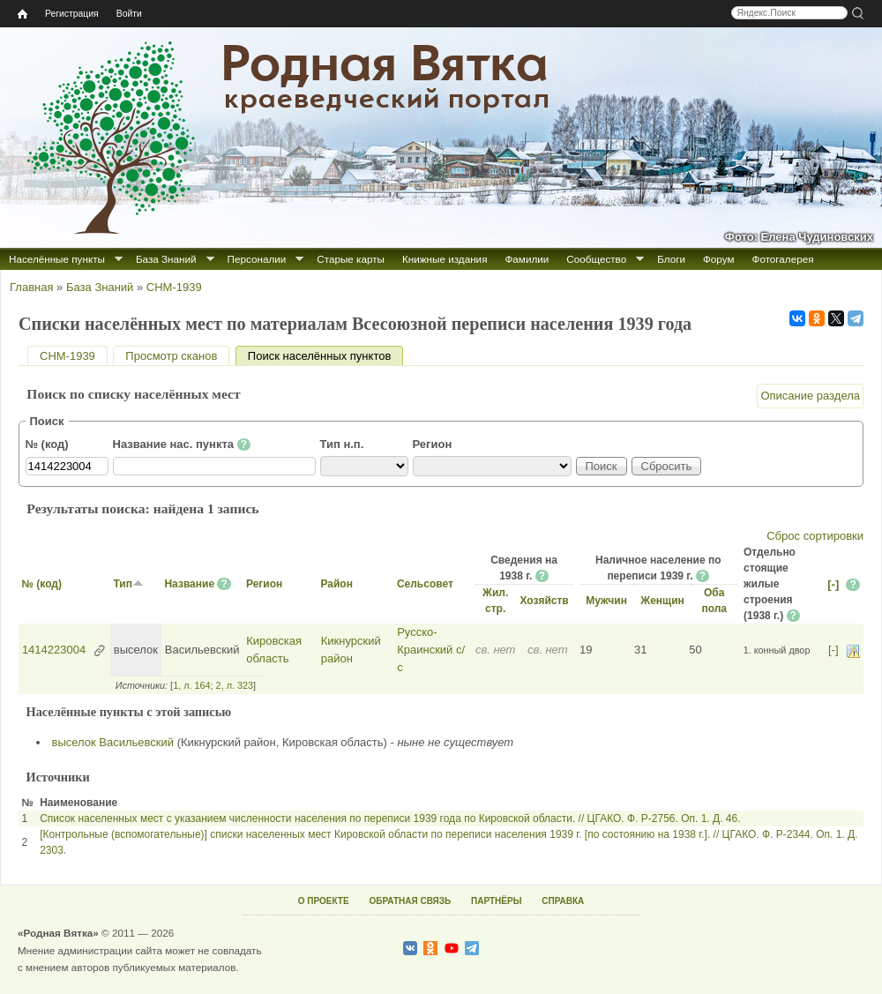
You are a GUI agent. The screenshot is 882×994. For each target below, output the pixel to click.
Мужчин (606, 600)
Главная (31, 287)
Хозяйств (543, 600)
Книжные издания (444, 259)
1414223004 (54, 649)
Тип (128, 584)
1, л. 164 (191, 685)
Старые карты (351, 259)
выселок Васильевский (113, 742)
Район (336, 584)
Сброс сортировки (814, 535)
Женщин (662, 600)
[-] (833, 584)
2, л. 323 (234, 685)
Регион (432, 444)
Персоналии (257, 259)
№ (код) (47, 444)
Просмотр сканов (171, 355)
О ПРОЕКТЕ (323, 901)
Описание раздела (810, 395)
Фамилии (527, 259)
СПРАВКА (563, 901)
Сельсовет (425, 584)
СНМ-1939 (174, 287)
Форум (719, 259)
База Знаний (166, 259)
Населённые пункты (57, 259)
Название (189, 584)
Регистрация (72, 14)
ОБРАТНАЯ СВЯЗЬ (410, 901)
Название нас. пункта (182, 444)
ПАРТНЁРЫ (496, 901)
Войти (129, 14)
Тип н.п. (342, 444)
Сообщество (596, 259)
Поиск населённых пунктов (325, 355)
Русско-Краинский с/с (431, 649)
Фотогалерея (783, 259)
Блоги (671, 259)
